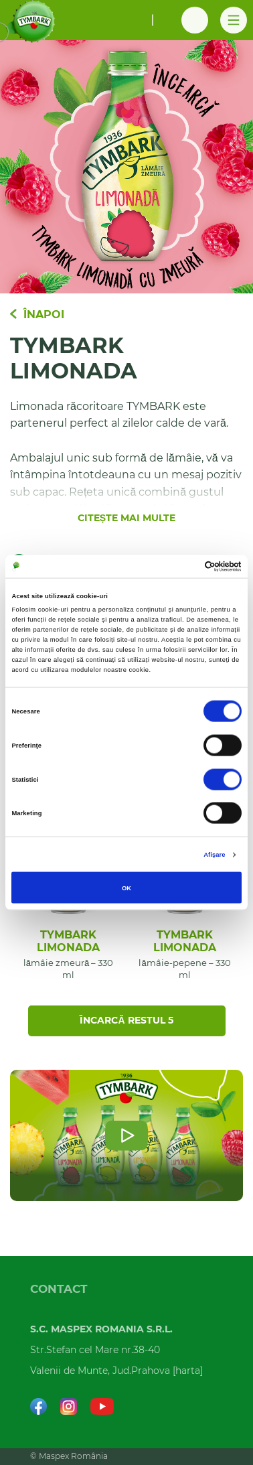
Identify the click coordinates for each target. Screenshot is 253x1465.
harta (187, 1371)
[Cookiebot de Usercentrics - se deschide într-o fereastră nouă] (183, 566)
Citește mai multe (126, 518)
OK (126, 887)
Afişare (214, 854)
